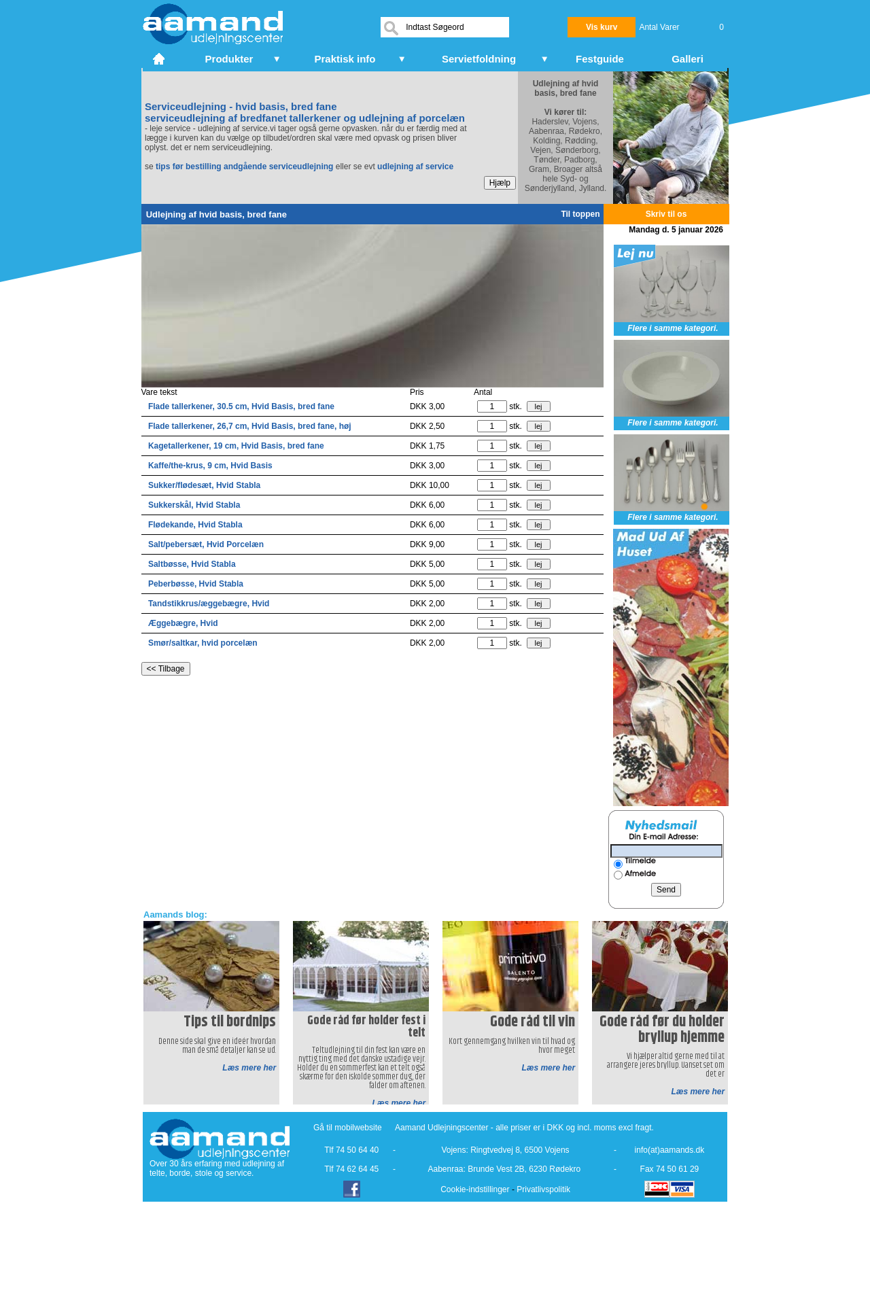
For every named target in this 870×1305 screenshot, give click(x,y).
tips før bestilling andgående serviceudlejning (244, 166)
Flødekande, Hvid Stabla (195, 524)
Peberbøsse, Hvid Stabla (195, 584)
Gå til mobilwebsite (347, 1127)
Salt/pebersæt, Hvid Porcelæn (206, 544)
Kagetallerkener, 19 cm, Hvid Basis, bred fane (236, 446)
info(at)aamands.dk (670, 1150)
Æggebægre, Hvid (183, 623)
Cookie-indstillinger (474, 1189)
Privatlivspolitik (543, 1189)
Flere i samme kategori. (672, 328)
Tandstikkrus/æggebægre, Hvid (208, 603)
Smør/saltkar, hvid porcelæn (203, 643)
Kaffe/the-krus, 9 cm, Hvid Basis (210, 465)
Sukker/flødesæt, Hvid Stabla (204, 485)
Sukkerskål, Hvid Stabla (194, 505)
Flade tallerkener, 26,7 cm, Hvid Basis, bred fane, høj (249, 426)
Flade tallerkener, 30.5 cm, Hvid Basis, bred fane (241, 406)
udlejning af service (415, 166)
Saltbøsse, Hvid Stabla (192, 564)
